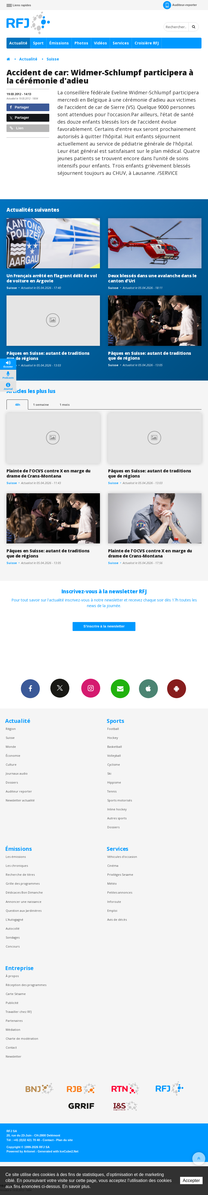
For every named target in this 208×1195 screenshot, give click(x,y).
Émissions (59, 43)
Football (113, 728)
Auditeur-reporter (180, 5)
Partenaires (14, 1020)
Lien (16, 128)
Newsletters (120, 688)
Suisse (53, 59)
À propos (12, 976)
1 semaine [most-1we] (41, 404)
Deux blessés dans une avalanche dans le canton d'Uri (152, 278)
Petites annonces (119, 892)
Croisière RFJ (147, 43)
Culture (11, 764)
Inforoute (114, 901)
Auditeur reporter (19, 791)
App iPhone (148, 688)
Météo (112, 883)
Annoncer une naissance (23, 901)
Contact (11, 1047)
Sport (38, 43)
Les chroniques (17, 865)
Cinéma (112, 865)
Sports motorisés (119, 800)
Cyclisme (113, 764)
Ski (109, 773)
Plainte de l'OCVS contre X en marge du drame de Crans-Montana (48, 473)
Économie (13, 755)
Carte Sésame (16, 994)
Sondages (13, 937)
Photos (81, 43)
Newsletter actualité (20, 800)
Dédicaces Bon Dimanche (24, 892)
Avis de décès (117, 919)
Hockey (112, 737)
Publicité (12, 1002)
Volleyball (114, 755)
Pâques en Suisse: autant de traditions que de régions (48, 355)
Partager (19, 107)
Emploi (112, 910)
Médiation (13, 1029)
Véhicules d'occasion (122, 856)
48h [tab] (17, 404)
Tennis (111, 791)
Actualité (18, 43)
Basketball (114, 746)
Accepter (191, 1180)
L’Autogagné (14, 919)
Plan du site (64, 1140)
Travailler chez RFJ (19, 1011)
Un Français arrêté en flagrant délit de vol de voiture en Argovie (51, 278)
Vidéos (100, 43)
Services (121, 43)
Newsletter (13, 1056)
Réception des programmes (26, 985)
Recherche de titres (20, 874)
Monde (11, 746)
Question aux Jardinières (23, 910)
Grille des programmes (23, 883)
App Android (176, 688)
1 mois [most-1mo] (65, 404)
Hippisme (114, 782)
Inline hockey (116, 809)
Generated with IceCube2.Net (58, 1151)
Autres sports (116, 818)
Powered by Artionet (20, 1151)
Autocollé (13, 928)
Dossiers (12, 782)
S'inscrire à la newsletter (104, 626)
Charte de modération (22, 1038)
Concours (13, 946)
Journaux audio (17, 773)
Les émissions (16, 856)
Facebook (30, 688)
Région (11, 728)
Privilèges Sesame (120, 874)
